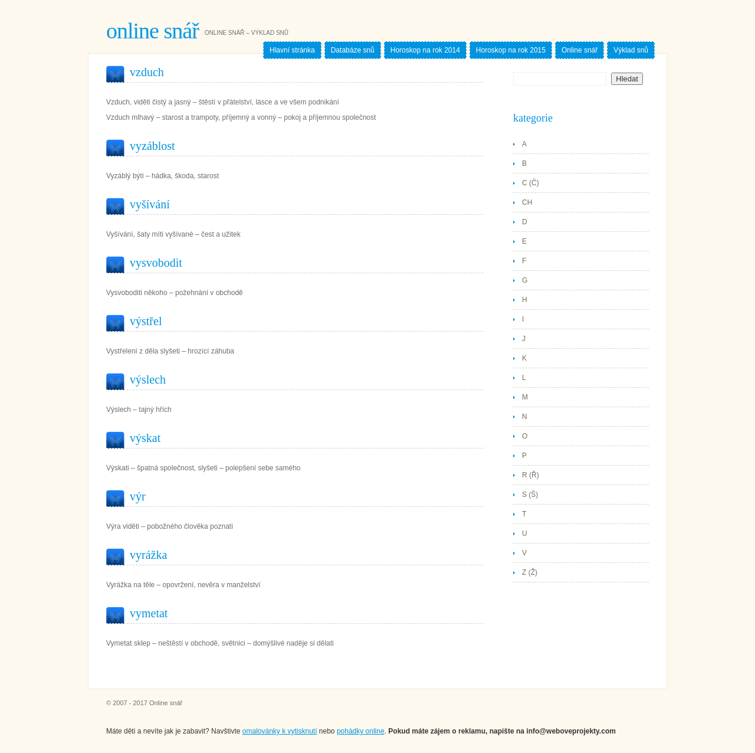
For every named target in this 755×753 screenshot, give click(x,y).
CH (527, 202)
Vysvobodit (156, 262)
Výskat (145, 437)
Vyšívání (150, 204)
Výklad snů (630, 50)
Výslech (148, 379)
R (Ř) (530, 475)
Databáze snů (353, 50)
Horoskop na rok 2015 (511, 50)
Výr (138, 496)
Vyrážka (148, 554)
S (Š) (530, 494)
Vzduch (147, 72)
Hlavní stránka (292, 50)
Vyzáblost (152, 145)
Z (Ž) (529, 572)
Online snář (152, 30)
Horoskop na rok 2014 (425, 50)
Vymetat (149, 613)
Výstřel (146, 321)
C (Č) (530, 183)
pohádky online (361, 731)
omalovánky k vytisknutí (279, 731)
